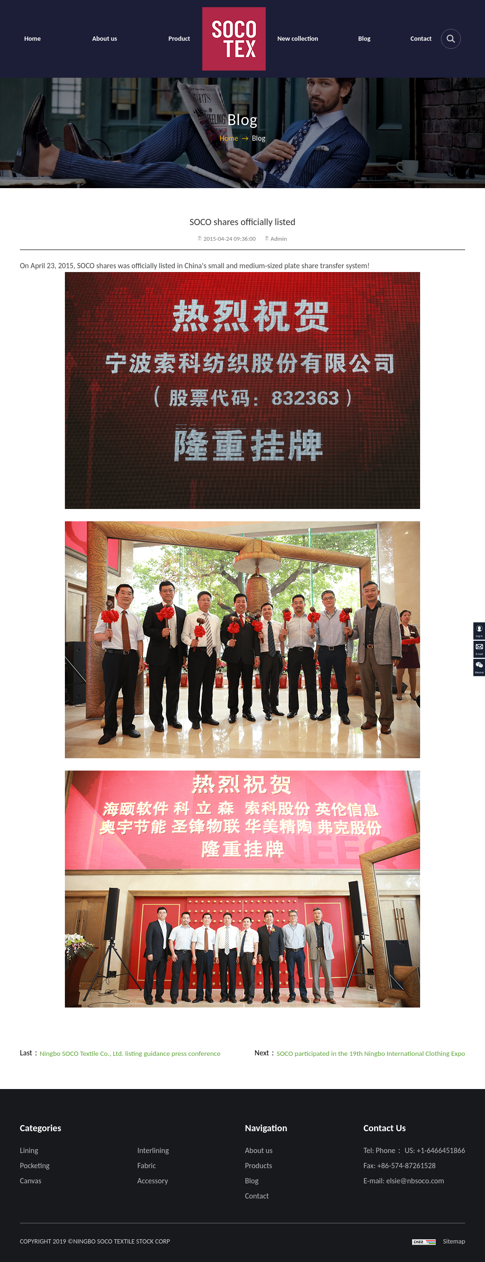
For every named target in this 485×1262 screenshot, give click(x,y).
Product (179, 39)
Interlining (153, 1150)
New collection (298, 39)
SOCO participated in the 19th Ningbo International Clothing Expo (371, 1053)
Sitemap (454, 1241)
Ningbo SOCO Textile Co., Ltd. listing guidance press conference (130, 1053)
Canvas (30, 1180)
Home (32, 39)
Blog (364, 39)
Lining (29, 1150)
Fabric (146, 1165)
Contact (421, 39)
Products (258, 1165)
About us (104, 39)
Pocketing (35, 1165)
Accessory (152, 1180)
